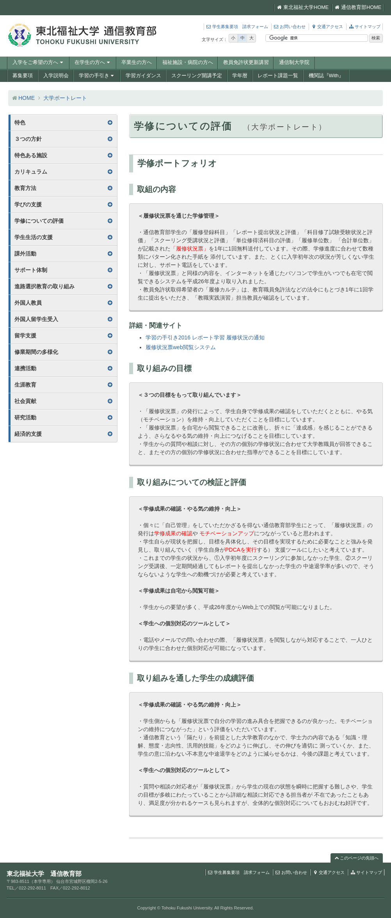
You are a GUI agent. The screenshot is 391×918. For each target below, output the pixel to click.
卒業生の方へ (136, 62)
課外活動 (25, 253)
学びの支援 (28, 204)
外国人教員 (28, 303)
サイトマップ (364, 26)
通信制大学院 (294, 62)
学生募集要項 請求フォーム (237, 26)
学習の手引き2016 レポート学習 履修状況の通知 (205, 337)
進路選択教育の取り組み (44, 286)
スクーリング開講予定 (196, 75)
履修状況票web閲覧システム (181, 347)
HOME (26, 98)
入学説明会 (56, 75)
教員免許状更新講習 (246, 62)
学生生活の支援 (33, 237)
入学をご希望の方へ (38, 62)
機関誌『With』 (326, 75)
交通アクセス (327, 26)
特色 (19, 122)
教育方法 (25, 188)
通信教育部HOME (358, 7)
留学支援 (25, 335)
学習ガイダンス (143, 75)
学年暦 (239, 75)
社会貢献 (25, 401)
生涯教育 (25, 385)
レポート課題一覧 (278, 75)
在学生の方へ (93, 62)
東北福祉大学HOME (303, 7)
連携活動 (25, 368)
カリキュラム (30, 172)
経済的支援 (28, 434)
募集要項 (22, 75)
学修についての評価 (39, 221)
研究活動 (25, 417)
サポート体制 (30, 270)
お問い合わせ (290, 26)
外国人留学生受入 (36, 319)
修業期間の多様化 (36, 352)
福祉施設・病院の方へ (187, 62)
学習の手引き (97, 75)
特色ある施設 (30, 155)
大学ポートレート (65, 98)
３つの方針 (28, 139)
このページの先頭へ (357, 858)
